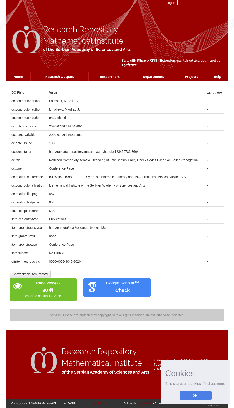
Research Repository (80, 29)
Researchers (110, 76)
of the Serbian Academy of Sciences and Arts (87, 49)
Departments (153, 76)
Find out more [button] (214, 384)
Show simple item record (30, 274)
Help (217, 76)
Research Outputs (59, 76)
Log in (170, 3)
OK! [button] (196, 395)
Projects (191, 76)
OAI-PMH (98, 403)
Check (122, 290)
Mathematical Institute (83, 40)
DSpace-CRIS (147, 60)
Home (18, 76)
